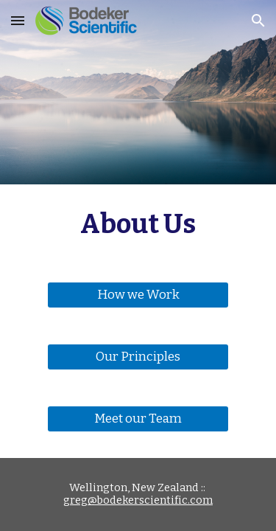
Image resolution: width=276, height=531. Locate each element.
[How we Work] (137, 295)
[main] (138, 224)
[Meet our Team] (137, 419)
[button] (17, 20)
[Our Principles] (137, 357)
